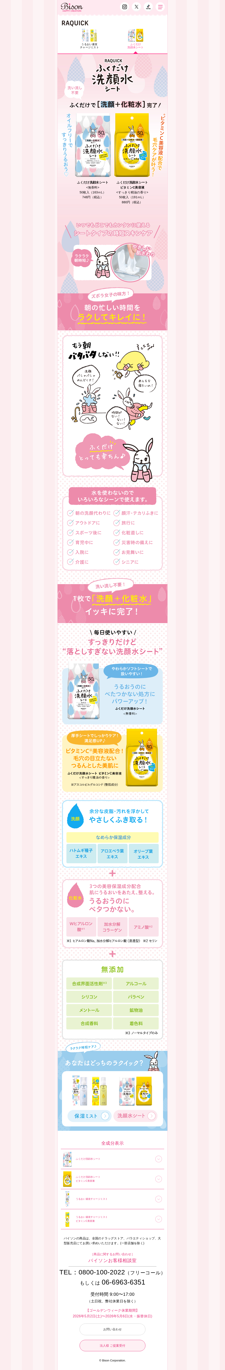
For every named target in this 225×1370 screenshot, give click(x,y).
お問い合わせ (112, 1329)
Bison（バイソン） (72, 7)
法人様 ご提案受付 (112, 1345)
